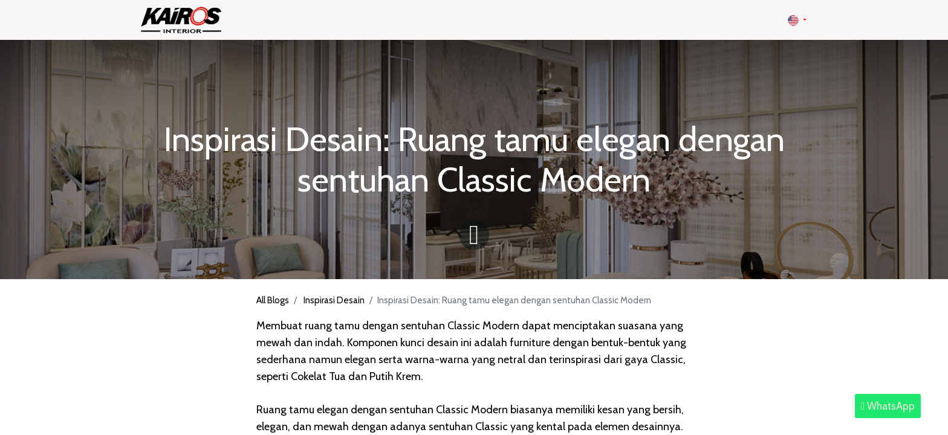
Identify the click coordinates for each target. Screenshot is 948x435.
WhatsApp (888, 406)
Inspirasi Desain (334, 300)
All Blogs (272, 300)
